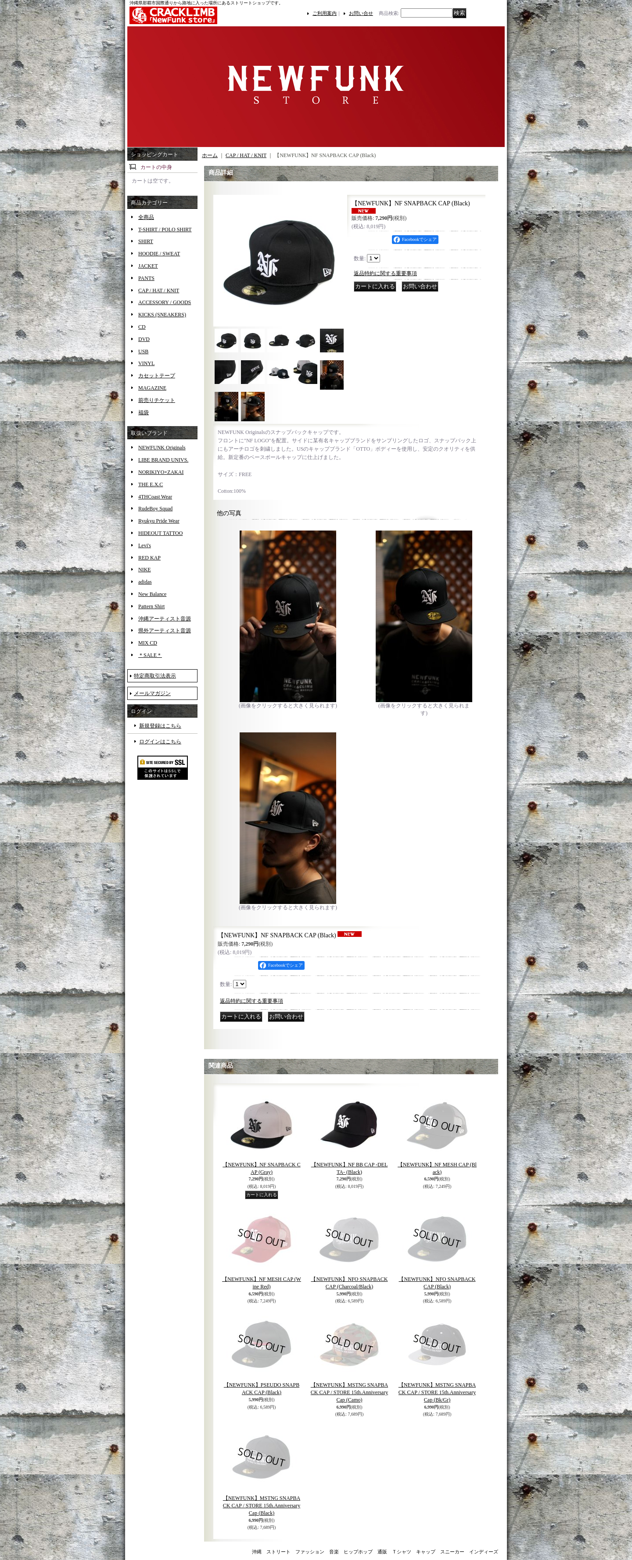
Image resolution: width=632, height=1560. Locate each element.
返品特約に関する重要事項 (385, 273)
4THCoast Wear (155, 497)
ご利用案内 (324, 13)
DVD (144, 339)
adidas (145, 582)
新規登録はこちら (160, 726)
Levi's (144, 545)
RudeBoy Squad (155, 509)
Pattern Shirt (151, 606)
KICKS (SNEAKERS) (162, 315)
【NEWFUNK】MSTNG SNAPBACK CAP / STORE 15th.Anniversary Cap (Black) (261, 1505)
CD (142, 327)
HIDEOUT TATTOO (160, 533)
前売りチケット (156, 400)
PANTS (146, 278)
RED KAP (149, 558)
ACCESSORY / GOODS (164, 302)
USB (143, 351)
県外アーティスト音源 (164, 631)
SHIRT (145, 241)
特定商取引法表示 (155, 676)
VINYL (146, 363)
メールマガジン (152, 693)
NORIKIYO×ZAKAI (160, 472)
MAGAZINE (152, 388)
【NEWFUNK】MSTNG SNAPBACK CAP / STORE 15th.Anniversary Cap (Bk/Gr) (437, 1392)
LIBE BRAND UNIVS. (163, 460)
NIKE (144, 570)
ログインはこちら (160, 742)
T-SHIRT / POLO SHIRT (165, 229)
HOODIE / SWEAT (159, 254)
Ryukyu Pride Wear (159, 521)
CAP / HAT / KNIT (158, 290)
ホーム (210, 155)
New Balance (152, 594)
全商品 (146, 217)
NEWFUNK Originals (162, 448)
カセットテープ (156, 376)
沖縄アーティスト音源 (164, 619)
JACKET (148, 266)
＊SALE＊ (150, 655)
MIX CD (147, 643)
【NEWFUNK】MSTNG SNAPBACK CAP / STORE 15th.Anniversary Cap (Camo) (349, 1392)
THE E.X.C (150, 484)
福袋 (143, 412)
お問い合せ (361, 13)
